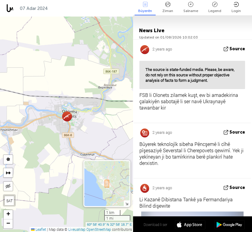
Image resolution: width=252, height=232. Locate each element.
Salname (190, 7)
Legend (214, 7)
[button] (67, 116)
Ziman (167, 7)
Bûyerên (145, 7)
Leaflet (38, 229)
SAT (9, 200)
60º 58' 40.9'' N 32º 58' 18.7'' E (109, 224)
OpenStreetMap (98, 229)
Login (236, 7)
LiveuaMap (77, 229)
